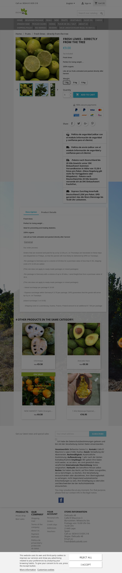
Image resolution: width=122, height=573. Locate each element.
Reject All (86, 557)
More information (28, 569)
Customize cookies (45, 569)
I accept (86, 564)
